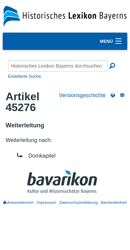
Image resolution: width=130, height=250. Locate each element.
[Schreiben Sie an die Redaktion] (122, 95)
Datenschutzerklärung (78, 202)
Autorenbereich (18, 202)
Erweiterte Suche (24, 76)
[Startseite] (65, 16)
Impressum (46, 202)
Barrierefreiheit (114, 202)
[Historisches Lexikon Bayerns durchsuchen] (58, 66)
